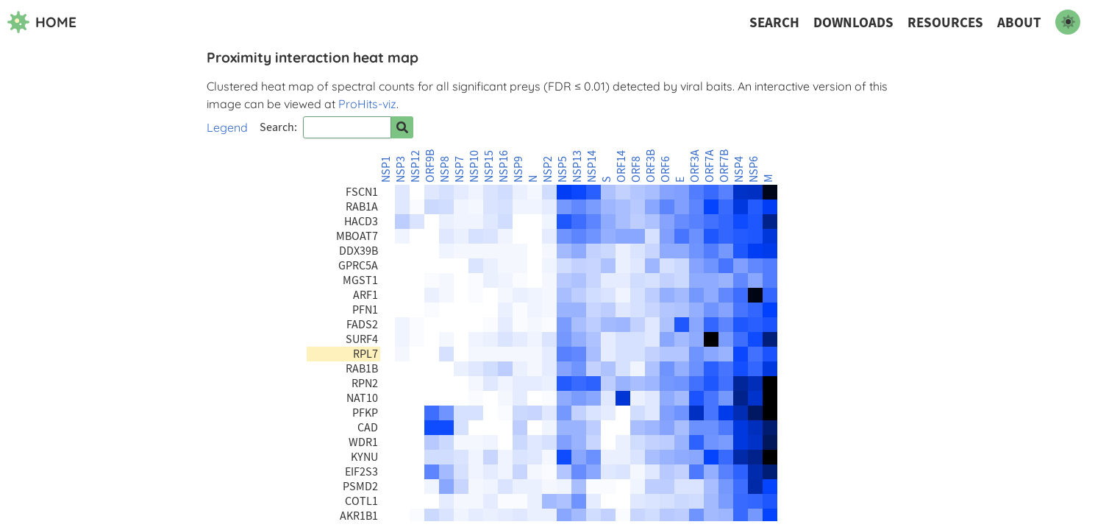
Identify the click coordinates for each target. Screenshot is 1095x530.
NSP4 (739, 169)
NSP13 (577, 166)
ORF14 (621, 166)
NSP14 (592, 166)
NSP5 (562, 169)
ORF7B (724, 166)
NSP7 (459, 169)
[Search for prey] (402, 127)
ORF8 (636, 169)
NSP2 (548, 169)
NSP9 (518, 169)
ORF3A (695, 166)
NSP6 (753, 169)
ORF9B (430, 166)
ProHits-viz (367, 103)
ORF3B (650, 166)
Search (774, 22)
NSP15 (489, 166)
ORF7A (709, 166)
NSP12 (415, 166)
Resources (945, 22)
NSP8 (445, 169)
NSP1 (386, 169)
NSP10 (474, 166)
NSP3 (400, 169)
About (1019, 22)
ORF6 (665, 169)
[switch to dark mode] (1067, 22)
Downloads (853, 22)
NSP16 (503, 166)
